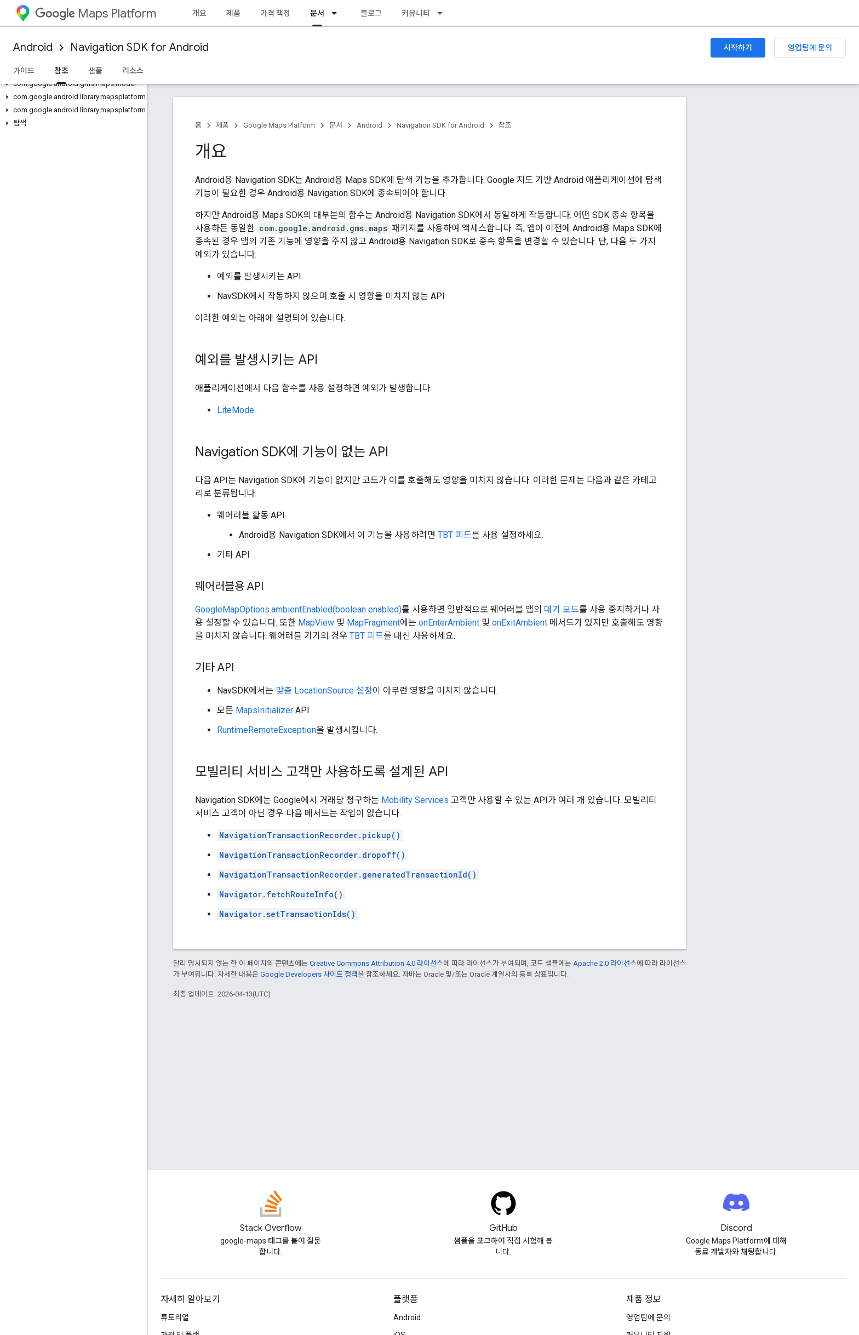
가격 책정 (275, 13)
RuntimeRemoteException (266, 730)
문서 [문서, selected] (317, 13)
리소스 (133, 71)
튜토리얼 (175, 1317)
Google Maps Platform (279, 125)
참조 (505, 125)
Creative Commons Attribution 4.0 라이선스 (376, 963)
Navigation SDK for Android (139, 47)
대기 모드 (561, 609)
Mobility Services (415, 800)
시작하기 (738, 48)
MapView (316, 622)
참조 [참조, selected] (61, 71)
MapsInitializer (264, 710)
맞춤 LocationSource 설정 (324, 690)
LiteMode (235, 410)
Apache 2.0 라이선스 (605, 963)
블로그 (371, 13)
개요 (199, 13)
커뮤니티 (416, 13)
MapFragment (373, 622)
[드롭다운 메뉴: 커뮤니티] (443, 13)
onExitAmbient (519, 622)
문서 (335, 125)
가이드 (24, 71)
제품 (233, 13)
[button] (71, 83)
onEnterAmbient (449, 622)
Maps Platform (95, 13)
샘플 (95, 71)
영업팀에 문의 (810, 48)
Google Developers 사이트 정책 (309, 974)
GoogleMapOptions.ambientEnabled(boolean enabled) (298, 609)
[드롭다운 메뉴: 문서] (337, 13)
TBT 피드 (455, 535)
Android (33, 47)
